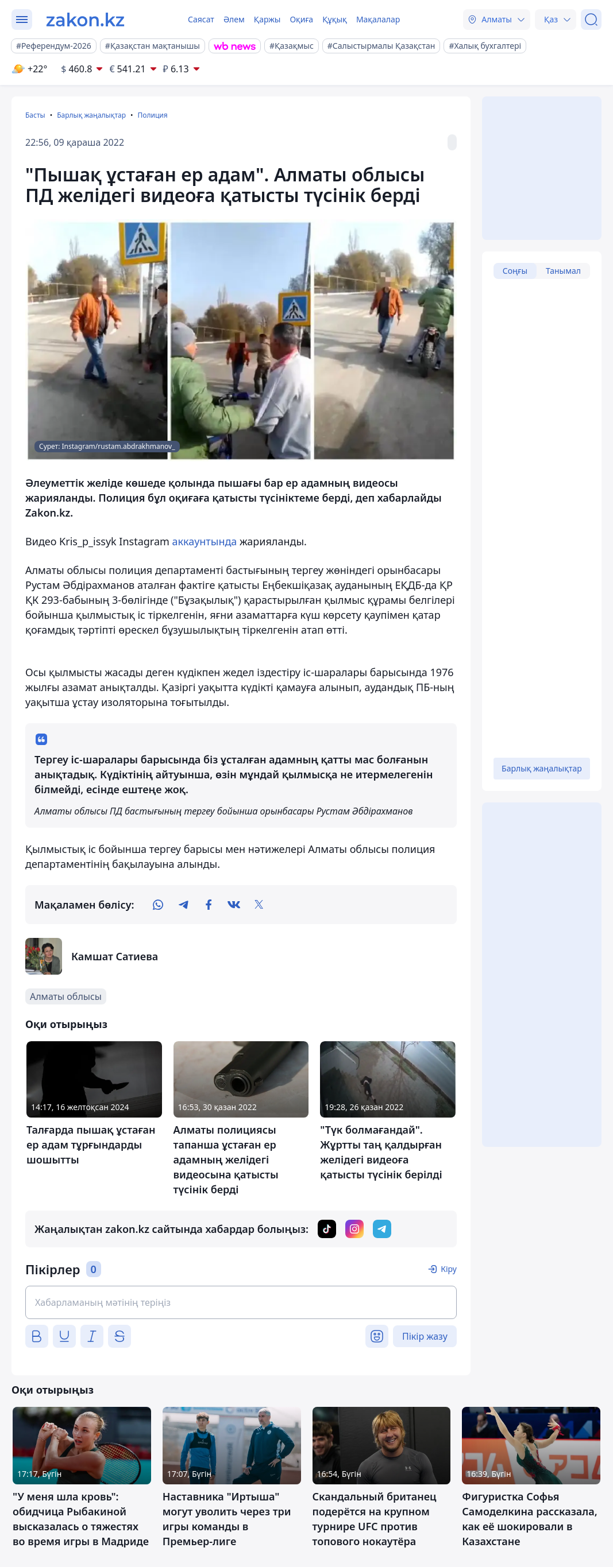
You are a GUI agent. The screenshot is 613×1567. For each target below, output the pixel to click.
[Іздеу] (591, 19)
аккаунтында (204, 541)
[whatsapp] (158, 904)
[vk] (233, 904)
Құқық (334, 19)
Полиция (152, 115)
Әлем (234, 19)
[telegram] (183, 904)
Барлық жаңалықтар (91, 115)
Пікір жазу (425, 1336)
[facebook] (208, 904)
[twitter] (259, 904)
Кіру (449, 1268)
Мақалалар (378, 19)
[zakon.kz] (85, 19)
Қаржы (267, 19)
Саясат (201, 19)
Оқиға (301, 19)
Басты (35, 115)
